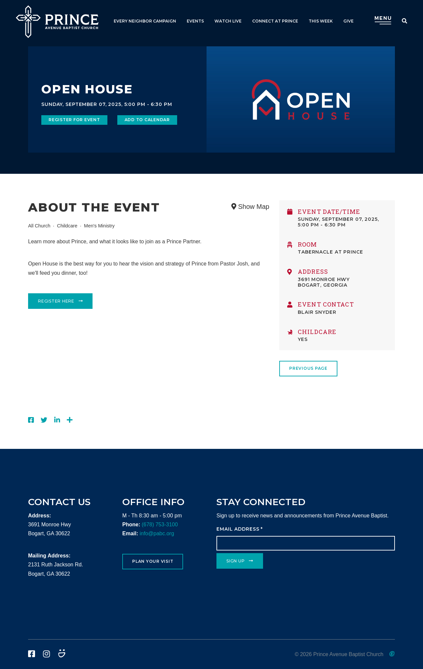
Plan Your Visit (152, 561)
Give (348, 21)
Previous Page (308, 368)
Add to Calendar (147, 119)
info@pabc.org (156, 533)
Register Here (56, 301)
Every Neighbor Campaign (145, 21)
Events (195, 21)
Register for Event (74, 119)
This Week (321, 21)
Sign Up (235, 560)
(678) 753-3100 (160, 524)
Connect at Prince (275, 21)
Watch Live (228, 21)
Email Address (239, 529)
